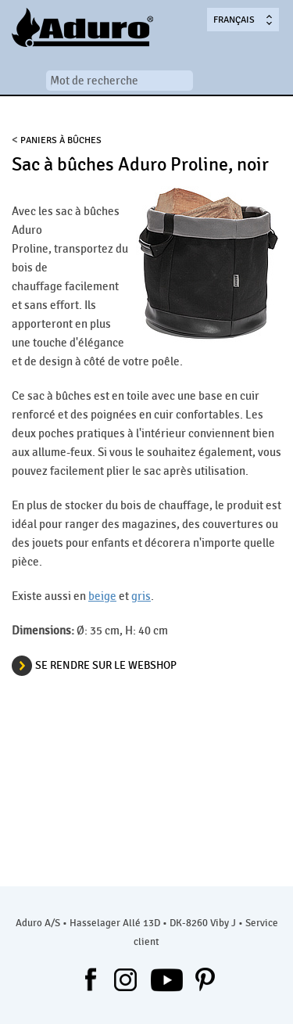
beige (102, 596)
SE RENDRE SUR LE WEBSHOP (106, 665)
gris (141, 596)
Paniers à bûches (61, 140)
